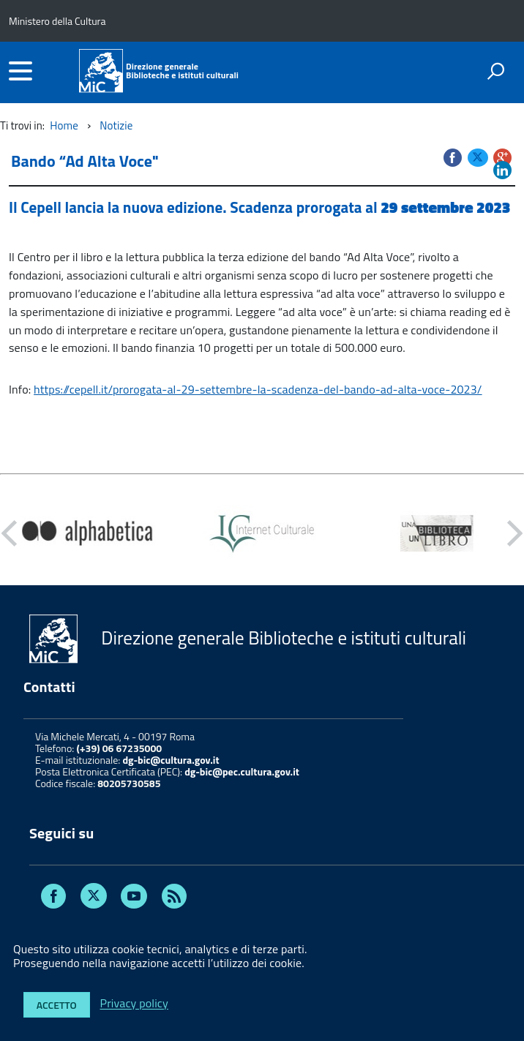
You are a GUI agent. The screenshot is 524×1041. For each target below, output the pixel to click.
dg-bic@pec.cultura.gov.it (241, 771)
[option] (87, 533)
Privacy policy (134, 1003)
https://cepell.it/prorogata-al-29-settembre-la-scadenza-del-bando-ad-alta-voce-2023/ (258, 389)
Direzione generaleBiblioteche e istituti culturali (182, 71)
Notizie (116, 125)
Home (64, 125)
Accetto (57, 1004)
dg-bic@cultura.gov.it (170, 759)
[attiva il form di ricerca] (495, 71)
